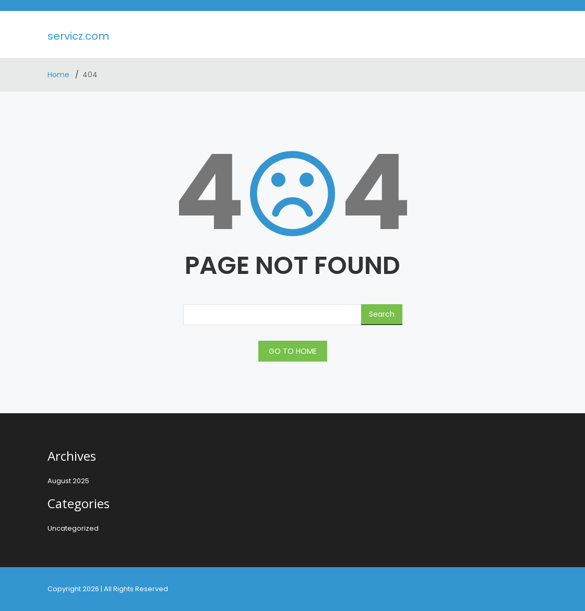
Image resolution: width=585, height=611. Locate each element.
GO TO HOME (293, 351)
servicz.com (78, 36)
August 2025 (68, 481)
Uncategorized (73, 528)
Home (59, 74)
